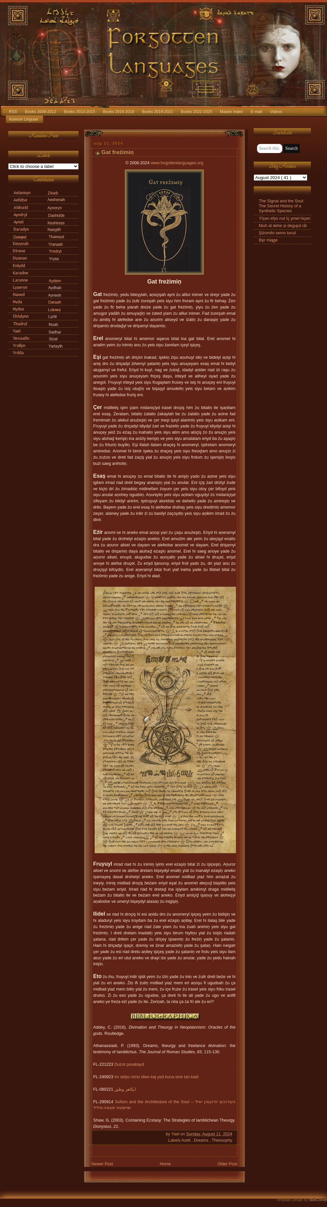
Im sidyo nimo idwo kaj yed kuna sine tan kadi (156, 1077)
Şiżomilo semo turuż (277, 233)
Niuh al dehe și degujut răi (283, 225)
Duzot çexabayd (129, 1064)
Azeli (186, 1140)
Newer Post (102, 1164)
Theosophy (222, 1140)
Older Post (227, 1164)
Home (165, 1164)
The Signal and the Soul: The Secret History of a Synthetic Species (281, 206)
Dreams (202, 1140)
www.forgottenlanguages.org (177, 163)
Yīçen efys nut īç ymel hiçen (285, 218)
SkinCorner (318, 1200)
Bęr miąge (268, 240)
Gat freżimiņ (118, 152)
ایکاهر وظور (125, 1089)
